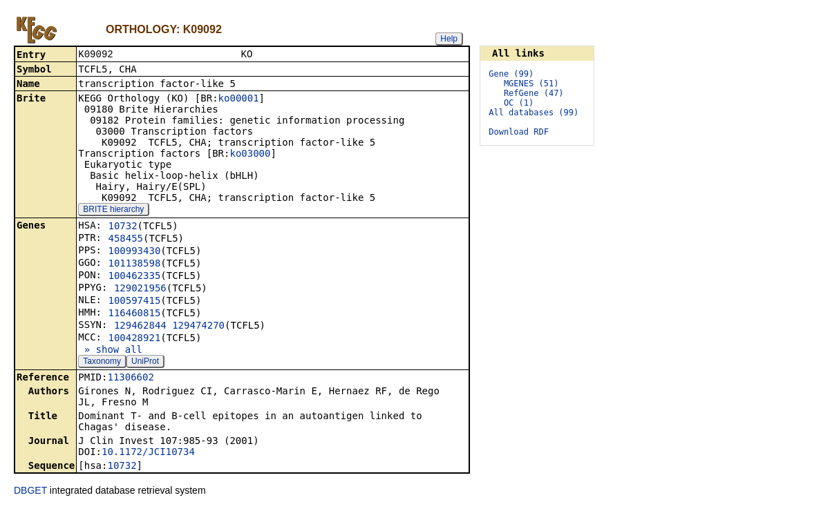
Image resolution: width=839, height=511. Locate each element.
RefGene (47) (534, 93)
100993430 (134, 252)
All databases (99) (533, 112)
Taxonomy (102, 362)
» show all (110, 350)
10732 (122, 227)
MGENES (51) (531, 83)
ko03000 (249, 154)
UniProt (145, 362)
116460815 (134, 314)
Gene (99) (511, 74)
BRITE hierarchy (113, 210)
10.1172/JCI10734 (148, 453)
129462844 (140, 326)
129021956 (140, 289)
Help (449, 39)
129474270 (198, 326)
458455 (125, 239)
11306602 (130, 378)
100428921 (134, 339)
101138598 (134, 264)
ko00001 (238, 99)
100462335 (134, 276)
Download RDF (519, 132)
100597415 (134, 301)
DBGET (30, 491)
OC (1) (519, 103)
